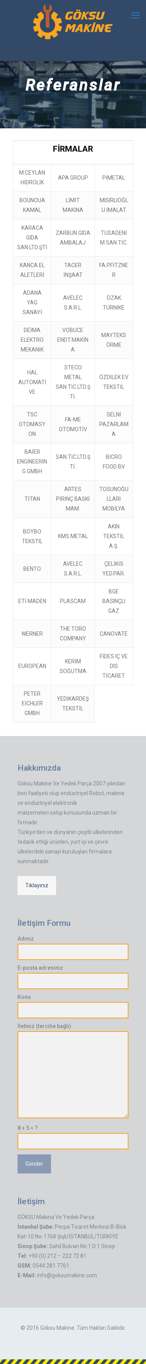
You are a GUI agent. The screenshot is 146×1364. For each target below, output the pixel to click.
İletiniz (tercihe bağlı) (73, 1070)
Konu (73, 1006)
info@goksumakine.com (67, 1275)
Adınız (73, 948)
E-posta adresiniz (73, 977)
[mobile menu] (135, 15)
